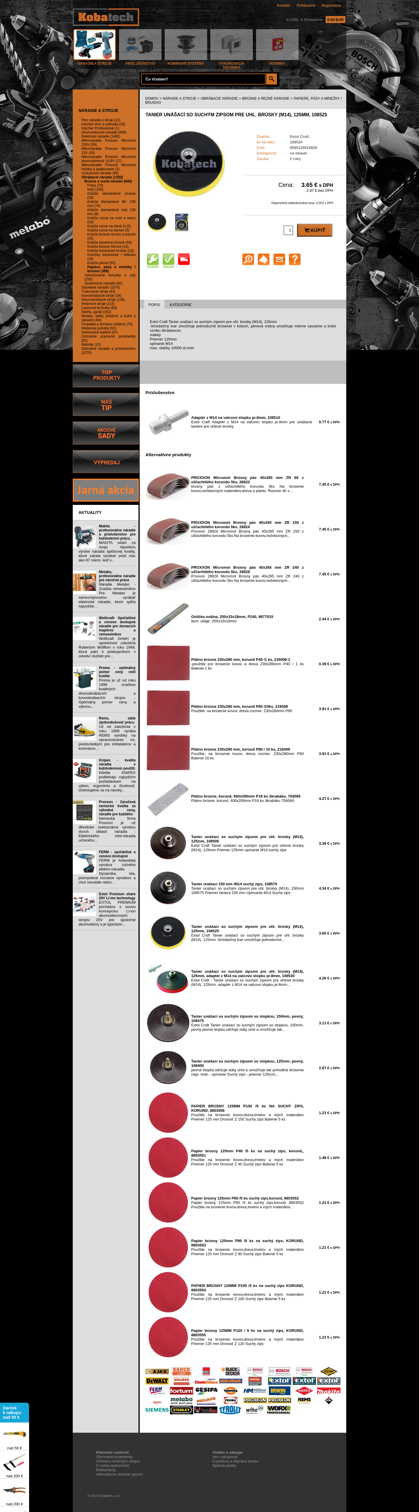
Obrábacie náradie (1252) (102, 177)
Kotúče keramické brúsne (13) (110, 251)
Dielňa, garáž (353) (96, 312)
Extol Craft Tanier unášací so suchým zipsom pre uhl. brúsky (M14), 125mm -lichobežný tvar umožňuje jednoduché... (247, 933)
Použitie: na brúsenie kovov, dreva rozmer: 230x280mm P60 (241, 708)
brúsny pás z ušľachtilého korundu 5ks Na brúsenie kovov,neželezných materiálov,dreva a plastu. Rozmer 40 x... (247, 484)
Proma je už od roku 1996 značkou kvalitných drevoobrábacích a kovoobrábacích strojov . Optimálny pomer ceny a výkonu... (107, 693)
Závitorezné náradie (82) (103, 283)
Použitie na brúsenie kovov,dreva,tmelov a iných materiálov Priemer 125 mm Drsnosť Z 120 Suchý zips (247, 1337)
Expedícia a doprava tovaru (235, 1461)
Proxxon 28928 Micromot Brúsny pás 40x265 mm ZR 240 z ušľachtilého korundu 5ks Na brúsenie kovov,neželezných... (247, 574)
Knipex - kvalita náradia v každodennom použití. (117, 764)
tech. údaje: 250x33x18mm (232, 618)
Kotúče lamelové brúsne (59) (109, 242)
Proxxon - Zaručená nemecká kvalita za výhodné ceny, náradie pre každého (117, 808)
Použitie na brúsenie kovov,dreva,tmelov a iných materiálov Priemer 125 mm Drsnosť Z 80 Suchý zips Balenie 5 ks (247, 1247)
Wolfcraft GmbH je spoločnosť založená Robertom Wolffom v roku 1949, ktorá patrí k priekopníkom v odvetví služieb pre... (107, 647)
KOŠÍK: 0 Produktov (316, 19)
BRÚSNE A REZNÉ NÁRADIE (266, 98)
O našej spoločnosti (112, 1465)
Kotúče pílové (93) (101, 263)
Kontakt (283, 5)
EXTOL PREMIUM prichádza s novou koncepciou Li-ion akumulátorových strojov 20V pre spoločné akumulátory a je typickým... (107, 913)
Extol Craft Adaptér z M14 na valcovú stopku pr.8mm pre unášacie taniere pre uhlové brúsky (251, 422)
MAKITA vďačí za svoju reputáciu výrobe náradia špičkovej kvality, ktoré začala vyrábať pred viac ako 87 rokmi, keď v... (107, 551)
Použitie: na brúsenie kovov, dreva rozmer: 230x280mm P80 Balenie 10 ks (247, 753)
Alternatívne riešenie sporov (119, 1474)
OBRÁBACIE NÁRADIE (219, 98)
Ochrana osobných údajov (118, 1461)
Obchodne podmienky (114, 1457)
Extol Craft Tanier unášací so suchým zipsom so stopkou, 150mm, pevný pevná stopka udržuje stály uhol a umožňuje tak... (247, 1023)
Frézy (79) (95, 185)
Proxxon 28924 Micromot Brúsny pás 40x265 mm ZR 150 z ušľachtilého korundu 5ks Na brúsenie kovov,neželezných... (247, 529)
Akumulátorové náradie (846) (104, 132)
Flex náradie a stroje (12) (100, 120)
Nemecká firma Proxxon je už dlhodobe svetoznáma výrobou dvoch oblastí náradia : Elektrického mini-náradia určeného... (107, 829)
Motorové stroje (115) (98, 304)
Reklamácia (106, 1470)
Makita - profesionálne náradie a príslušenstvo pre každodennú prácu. (117, 532)
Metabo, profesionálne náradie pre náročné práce (117, 576)
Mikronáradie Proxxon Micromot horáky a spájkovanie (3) (108, 167)
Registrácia (331, 5)
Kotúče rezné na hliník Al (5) (109, 226)
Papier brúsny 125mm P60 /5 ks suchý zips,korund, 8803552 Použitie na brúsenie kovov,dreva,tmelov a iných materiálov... (247, 1202)
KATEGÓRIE (180, 305)
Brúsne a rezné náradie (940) (108, 181)
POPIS (154, 305)
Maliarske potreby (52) (98, 328)
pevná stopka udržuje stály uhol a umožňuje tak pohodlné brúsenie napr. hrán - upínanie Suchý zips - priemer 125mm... (247, 1068)
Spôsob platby (224, 1465)
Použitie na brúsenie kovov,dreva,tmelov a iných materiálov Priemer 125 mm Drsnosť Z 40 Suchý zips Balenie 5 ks (247, 1157)
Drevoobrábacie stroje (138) (103, 300)
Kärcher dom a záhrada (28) (103, 124)
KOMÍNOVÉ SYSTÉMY (186, 62)
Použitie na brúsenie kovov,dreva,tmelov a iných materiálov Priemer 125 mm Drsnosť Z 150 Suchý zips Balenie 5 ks (247, 1112)
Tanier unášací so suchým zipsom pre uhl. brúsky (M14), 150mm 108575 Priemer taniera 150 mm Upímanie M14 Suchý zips (247, 888)
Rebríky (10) (91, 345)
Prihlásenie (306, 5)
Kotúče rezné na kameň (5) (108, 230)
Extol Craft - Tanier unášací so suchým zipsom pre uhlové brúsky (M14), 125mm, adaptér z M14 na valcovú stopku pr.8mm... (247, 978)
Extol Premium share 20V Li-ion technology (117, 896)
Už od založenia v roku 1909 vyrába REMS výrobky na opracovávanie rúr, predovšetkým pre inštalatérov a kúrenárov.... (107, 737)
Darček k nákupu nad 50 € (12, 1415)
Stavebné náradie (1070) (100, 287)
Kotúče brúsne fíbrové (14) (108, 247)
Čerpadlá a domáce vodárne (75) (107, 324)
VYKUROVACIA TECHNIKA (231, 64)
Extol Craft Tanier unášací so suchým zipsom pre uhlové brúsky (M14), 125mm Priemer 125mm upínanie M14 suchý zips (247, 843)
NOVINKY (277, 62)
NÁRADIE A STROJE (94, 62)
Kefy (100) (95, 189)
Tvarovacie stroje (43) (98, 291)
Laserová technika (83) (99, 308)
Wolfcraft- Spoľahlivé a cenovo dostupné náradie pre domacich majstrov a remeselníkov (117, 626)
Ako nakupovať (225, 1457)
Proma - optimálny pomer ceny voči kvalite (117, 672)
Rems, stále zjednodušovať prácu (117, 720)
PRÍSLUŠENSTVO (140, 62)
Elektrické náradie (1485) (100, 136)
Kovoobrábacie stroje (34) (101, 296)
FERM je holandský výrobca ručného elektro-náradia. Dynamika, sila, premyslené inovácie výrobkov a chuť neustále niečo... (107, 871)
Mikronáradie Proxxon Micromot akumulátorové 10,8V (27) (108, 159)
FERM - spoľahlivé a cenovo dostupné (117, 854)
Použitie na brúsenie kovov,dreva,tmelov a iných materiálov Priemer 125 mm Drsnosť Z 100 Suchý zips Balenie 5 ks (247, 1292)
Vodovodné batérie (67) (99, 332)
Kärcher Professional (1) (100, 128)
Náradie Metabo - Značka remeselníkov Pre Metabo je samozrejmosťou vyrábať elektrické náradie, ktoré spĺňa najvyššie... (107, 595)
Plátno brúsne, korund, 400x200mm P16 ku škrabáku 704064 (246, 798)
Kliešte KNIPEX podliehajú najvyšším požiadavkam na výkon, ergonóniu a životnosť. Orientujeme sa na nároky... (107, 781)
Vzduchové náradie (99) (99, 173)
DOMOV (151, 98)
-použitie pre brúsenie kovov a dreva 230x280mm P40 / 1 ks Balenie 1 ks (247, 663)
